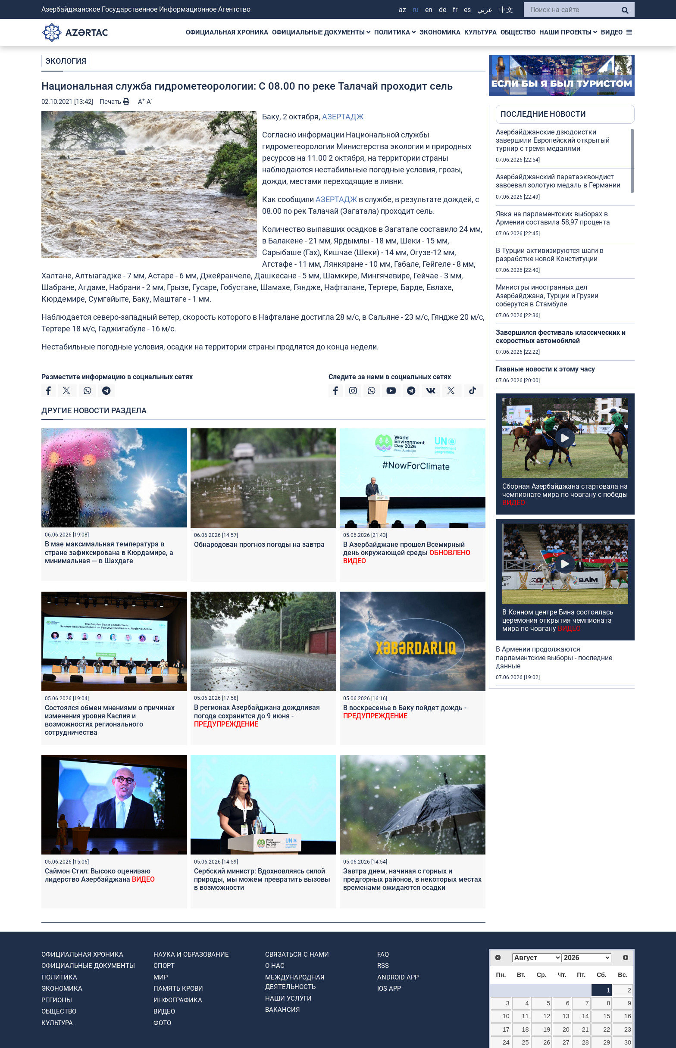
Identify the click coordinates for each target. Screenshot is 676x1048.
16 (627, 1016)
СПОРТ (164, 966)
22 (606, 1029)
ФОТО (162, 1023)
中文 (506, 10)
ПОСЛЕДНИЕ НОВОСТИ (543, 114)
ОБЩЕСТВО (518, 32)
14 (585, 1016)
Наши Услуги (288, 998)
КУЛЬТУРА (480, 32)
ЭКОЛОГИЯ (65, 61)
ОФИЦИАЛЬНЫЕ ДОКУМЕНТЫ (321, 32)
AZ (402, 10)
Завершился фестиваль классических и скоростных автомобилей (561, 336)
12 (546, 1016)
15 (606, 1016)
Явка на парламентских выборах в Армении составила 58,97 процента (553, 218)
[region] (565, 408)
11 (525, 1016)
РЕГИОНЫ (56, 1000)
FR (455, 10)
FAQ (383, 954)
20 (566, 1029)
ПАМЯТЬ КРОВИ (178, 988)
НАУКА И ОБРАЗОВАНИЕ (191, 954)
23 (627, 1029)
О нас (275, 966)
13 (566, 1016)
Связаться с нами (297, 954)
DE (442, 10)
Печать (114, 102)
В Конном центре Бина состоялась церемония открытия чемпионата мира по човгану (557, 620)
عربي (485, 10)
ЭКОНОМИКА (439, 32)
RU (416, 10)
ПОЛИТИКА (395, 32)
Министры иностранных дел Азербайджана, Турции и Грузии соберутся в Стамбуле (547, 295)
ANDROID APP (398, 977)
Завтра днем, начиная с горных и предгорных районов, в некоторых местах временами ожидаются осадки (412, 879)
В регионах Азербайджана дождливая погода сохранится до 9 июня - (257, 715)
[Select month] (537, 957)
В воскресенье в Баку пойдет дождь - (404, 712)
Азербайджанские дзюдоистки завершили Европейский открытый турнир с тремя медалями (553, 140)
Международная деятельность (295, 982)
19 (546, 1029)
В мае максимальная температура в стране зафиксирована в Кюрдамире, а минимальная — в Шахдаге (109, 552)
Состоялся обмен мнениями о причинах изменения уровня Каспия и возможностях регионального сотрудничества (110, 720)
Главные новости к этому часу (545, 369)
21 (585, 1029)
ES (467, 10)
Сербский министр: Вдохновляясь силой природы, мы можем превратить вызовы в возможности (262, 879)
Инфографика (177, 1000)
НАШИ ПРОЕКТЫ (568, 32)
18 (525, 1029)
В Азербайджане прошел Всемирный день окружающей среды (406, 552)
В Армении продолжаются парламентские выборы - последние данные (554, 657)
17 (506, 1029)
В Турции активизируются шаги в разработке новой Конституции (550, 254)
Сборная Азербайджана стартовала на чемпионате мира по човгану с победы (565, 494)
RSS (383, 966)
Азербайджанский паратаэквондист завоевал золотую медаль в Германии (558, 181)
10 (506, 1016)
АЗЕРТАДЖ (342, 116)
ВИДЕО (612, 32)
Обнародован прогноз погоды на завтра (259, 544)
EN (428, 10)
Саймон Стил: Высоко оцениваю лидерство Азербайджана (100, 875)
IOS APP (389, 988)
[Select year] (586, 957)
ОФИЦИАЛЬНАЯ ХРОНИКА (227, 32)
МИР (160, 977)
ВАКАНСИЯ (282, 1010)
